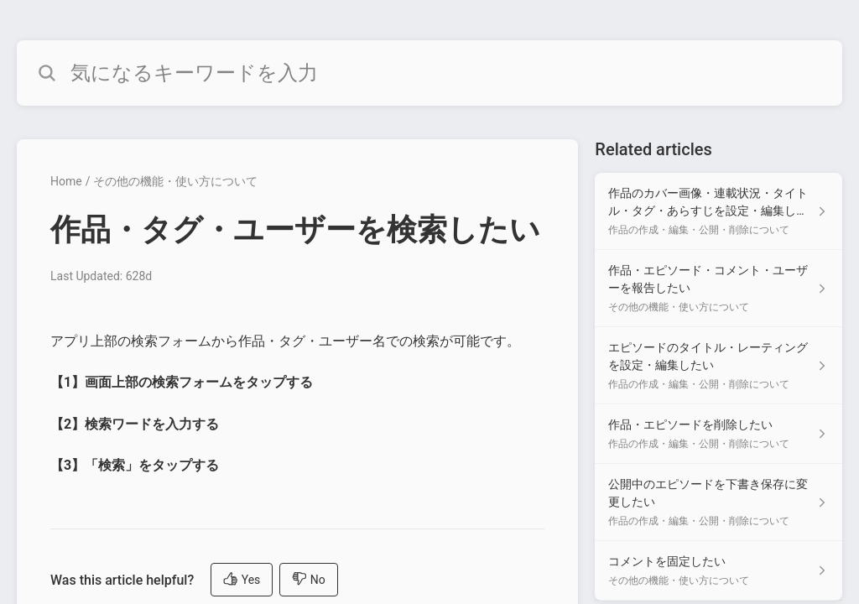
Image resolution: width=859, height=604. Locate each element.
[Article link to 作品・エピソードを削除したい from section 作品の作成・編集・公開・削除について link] (718, 434)
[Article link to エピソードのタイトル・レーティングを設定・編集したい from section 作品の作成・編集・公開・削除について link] (718, 365)
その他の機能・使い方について (175, 181)
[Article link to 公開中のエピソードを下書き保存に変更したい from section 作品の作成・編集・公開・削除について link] (718, 502)
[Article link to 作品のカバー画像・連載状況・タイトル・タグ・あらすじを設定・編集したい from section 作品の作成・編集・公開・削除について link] (718, 211)
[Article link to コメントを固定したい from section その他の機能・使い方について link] (718, 571)
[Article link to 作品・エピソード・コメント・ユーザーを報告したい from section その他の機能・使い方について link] (718, 288)
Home (66, 181)
